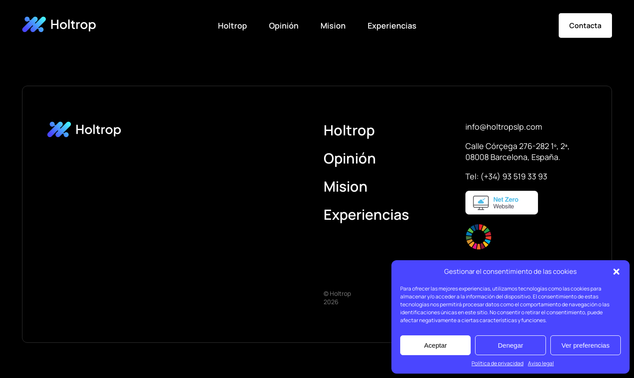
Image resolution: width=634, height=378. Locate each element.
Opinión (284, 25)
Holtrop (232, 25)
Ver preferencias (585, 345)
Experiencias (392, 25)
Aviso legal (541, 363)
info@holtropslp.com (503, 126)
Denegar (510, 345)
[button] (616, 271)
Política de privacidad (497, 363)
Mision (333, 25)
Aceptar (435, 345)
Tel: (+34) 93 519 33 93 (506, 176)
